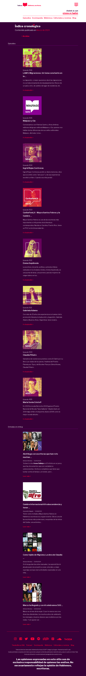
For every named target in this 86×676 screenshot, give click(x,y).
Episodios (27, 18)
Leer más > (27, 476)
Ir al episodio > (28, 90)
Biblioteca (48, 18)
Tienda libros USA (18, 645)
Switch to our (70, 12)
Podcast (29, 645)
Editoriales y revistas (62, 18)
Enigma (55, 649)
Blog (74, 18)
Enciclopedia (37, 18)
